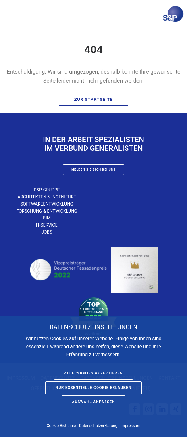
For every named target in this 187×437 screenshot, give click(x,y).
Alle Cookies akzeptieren (93, 373)
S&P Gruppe (47, 189)
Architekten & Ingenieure (47, 196)
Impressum (130, 425)
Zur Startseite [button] (93, 99)
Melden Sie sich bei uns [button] (93, 169)
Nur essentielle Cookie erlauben (93, 388)
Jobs (46, 232)
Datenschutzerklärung (98, 425)
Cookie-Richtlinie (61, 425)
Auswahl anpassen (93, 402)
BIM (47, 217)
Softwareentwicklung (46, 204)
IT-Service (46, 225)
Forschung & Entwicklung (46, 211)
